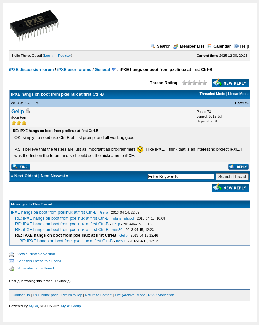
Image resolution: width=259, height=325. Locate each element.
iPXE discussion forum (31, 69)
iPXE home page (45, 295)
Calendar (219, 46)
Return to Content (98, 295)
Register (64, 55)
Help (241, 46)
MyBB (33, 306)
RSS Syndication (161, 295)
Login (48, 55)
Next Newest (53, 176)
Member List (188, 46)
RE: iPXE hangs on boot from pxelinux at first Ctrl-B (62, 218)
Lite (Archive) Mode (130, 295)
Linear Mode (238, 94)
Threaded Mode (212, 94)
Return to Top (71, 295)
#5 (246, 103)
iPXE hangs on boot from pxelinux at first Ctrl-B (54, 212)
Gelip (17, 111)
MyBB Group (71, 306)
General (102, 69)
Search (160, 46)
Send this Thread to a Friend (39, 261)
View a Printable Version (36, 254)
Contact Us (21, 295)
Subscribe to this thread (35, 268)
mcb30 (117, 230)
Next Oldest (25, 176)
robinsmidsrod (123, 218)
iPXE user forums (74, 69)
